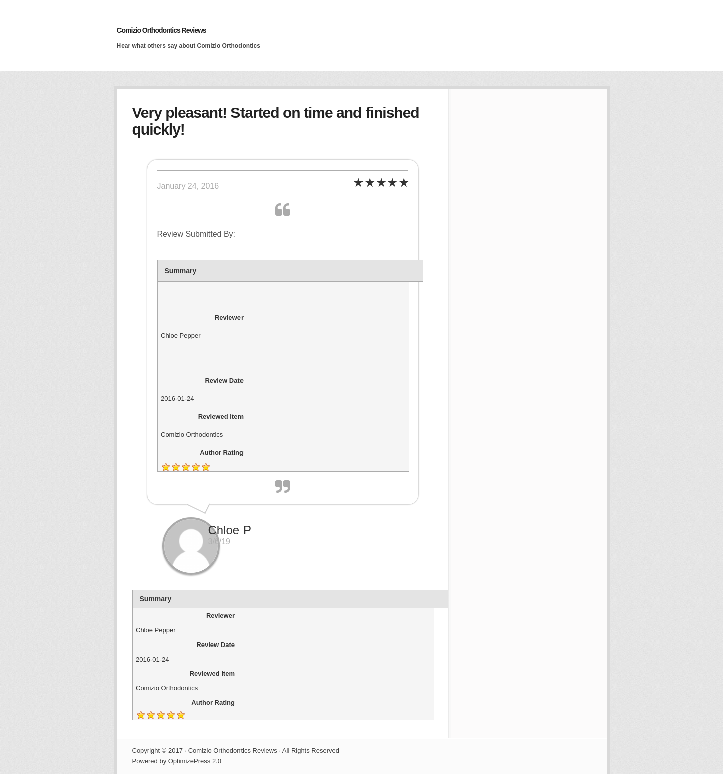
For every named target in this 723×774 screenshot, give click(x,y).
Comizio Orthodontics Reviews (161, 30)
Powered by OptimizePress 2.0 (176, 761)
